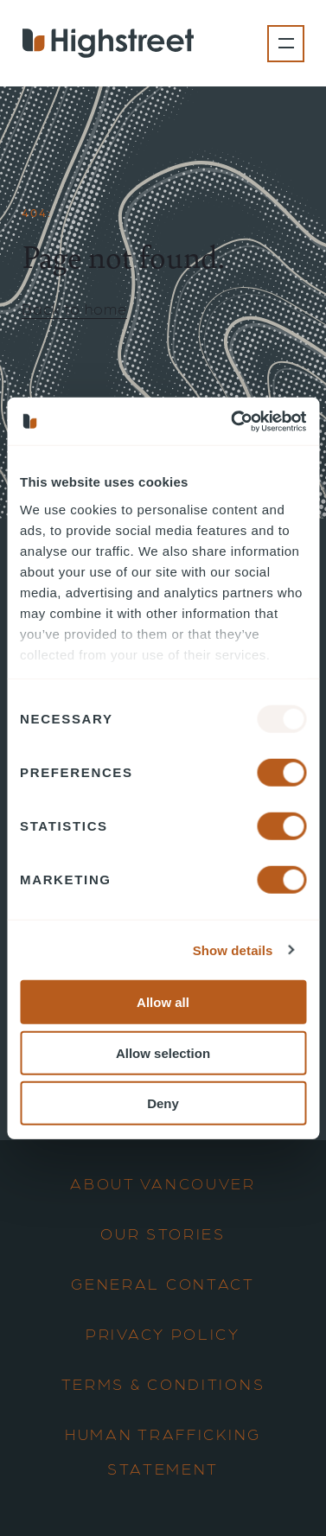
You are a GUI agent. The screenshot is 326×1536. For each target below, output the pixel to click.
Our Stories (163, 1233)
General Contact (163, 1283)
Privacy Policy (163, 1333)
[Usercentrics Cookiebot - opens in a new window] (232, 421)
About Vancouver (163, 1183)
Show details (233, 949)
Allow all (163, 1002)
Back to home (74, 308)
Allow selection (163, 1052)
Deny (163, 1103)
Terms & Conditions (163, 1383)
